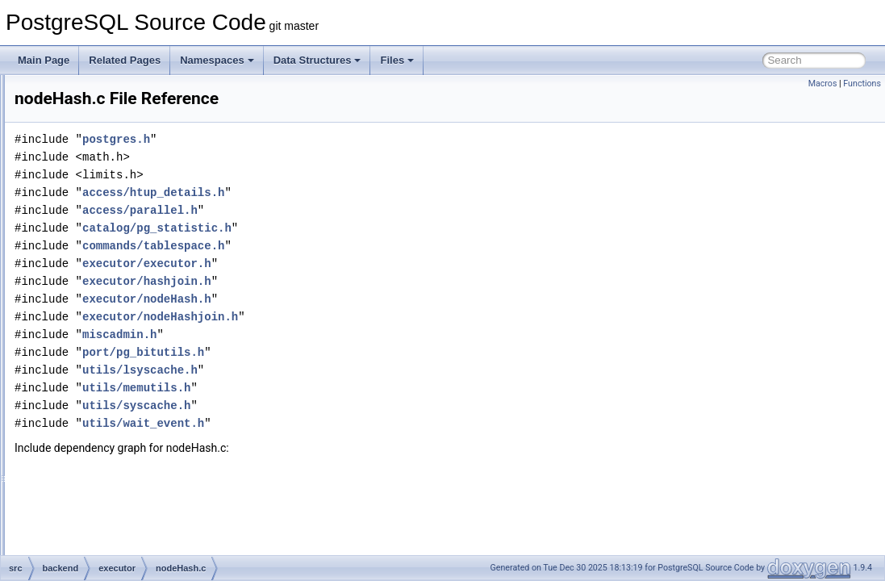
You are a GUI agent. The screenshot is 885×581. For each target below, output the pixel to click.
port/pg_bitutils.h (345, 352)
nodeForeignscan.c (133, 234)
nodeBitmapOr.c (126, 180)
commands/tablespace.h (355, 245)
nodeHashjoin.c (125, 340)
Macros (822, 83)
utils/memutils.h (338, 387)
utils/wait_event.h (345, 423)
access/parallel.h (341, 210)
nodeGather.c (121, 269)
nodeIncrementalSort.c (141, 358)
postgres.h (318, 139)
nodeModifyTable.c (132, 518)
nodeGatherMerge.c (135, 287)
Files (397, 60)
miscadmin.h (321, 334)
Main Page (43, 60)
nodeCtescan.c (124, 198)
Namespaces (217, 60)
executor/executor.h (348, 263)
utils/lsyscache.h (341, 370)
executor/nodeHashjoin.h (362, 316)
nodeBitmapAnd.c (130, 127)
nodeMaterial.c (124, 447)
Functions (862, 83)
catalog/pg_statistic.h (358, 228)
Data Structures (317, 60)
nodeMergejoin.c (128, 500)
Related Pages (125, 60)
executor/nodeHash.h (348, 299)
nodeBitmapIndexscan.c (143, 163)
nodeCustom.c (123, 216)
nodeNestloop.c (125, 553)
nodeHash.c (118, 322)
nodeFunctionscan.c (135, 251)
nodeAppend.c (123, 109)
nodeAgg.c (115, 92)
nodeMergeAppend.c (137, 482)
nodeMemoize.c (126, 464)
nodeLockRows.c (128, 429)
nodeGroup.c (120, 305)
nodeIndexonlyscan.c (137, 376)
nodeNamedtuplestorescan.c (153, 535)
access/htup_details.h (355, 192)
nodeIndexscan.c (128, 393)
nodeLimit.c (116, 411)
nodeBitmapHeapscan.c (143, 145)
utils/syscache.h (338, 405)
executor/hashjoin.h (348, 281)
